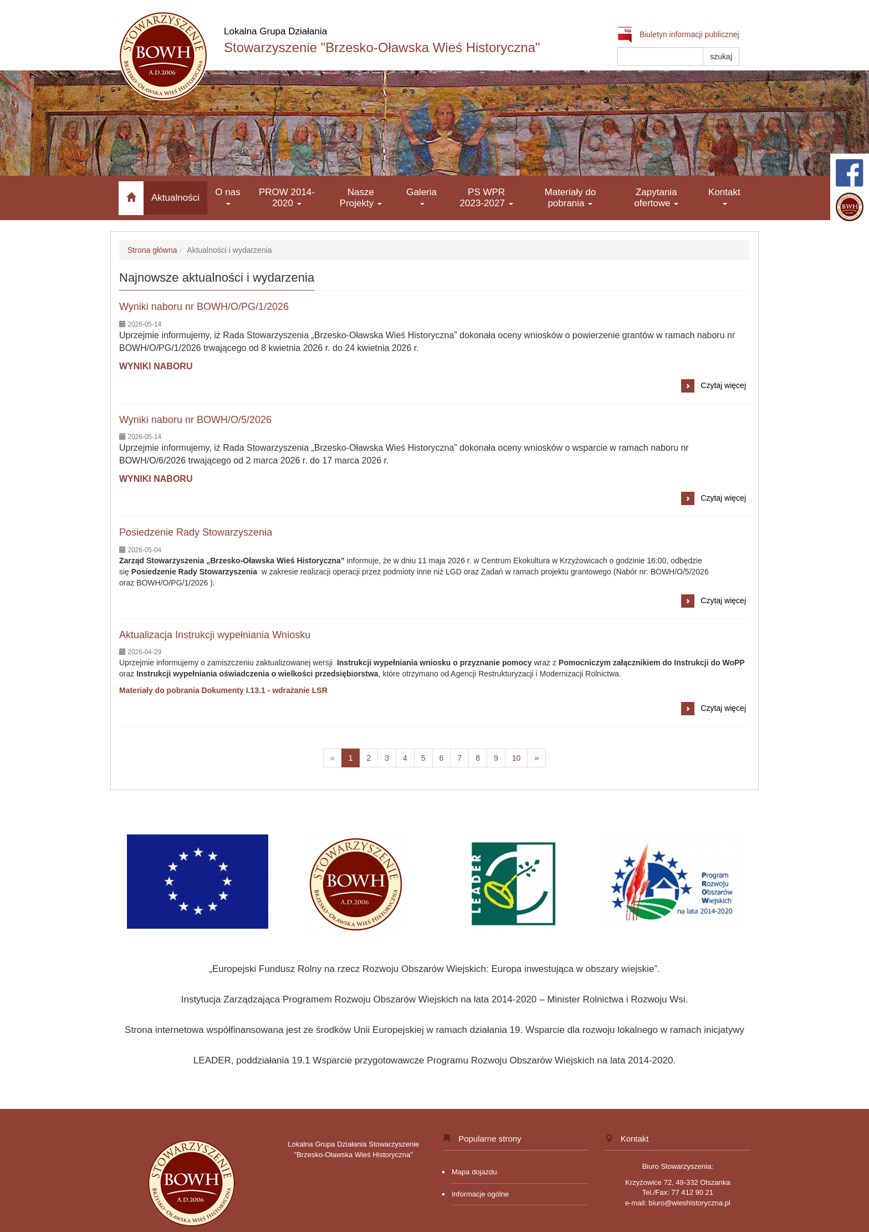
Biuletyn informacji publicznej (678, 34)
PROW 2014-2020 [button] (287, 197)
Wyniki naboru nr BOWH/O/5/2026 (195, 419)
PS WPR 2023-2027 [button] (486, 197)
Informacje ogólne (480, 1194)
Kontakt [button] (724, 196)
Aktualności (175, 197)
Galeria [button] (421, 196)
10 (520, 759)
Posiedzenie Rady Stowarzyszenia (195, 532)
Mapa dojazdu (474, 1172)
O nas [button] (227, 196)
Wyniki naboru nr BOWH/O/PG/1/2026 (204, 306)
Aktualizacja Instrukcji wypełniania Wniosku (214, 634)
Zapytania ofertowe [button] (656, 197)
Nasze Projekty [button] (361, 197)
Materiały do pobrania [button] (570, 197)
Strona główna (152, 250)
